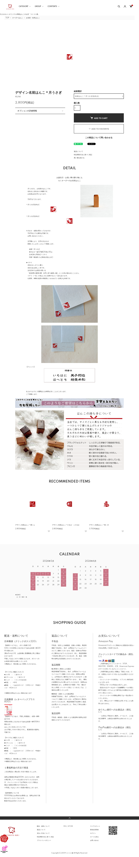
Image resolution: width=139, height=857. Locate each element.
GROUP (38, 6)
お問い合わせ (94, 840)
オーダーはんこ (17, 18)
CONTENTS (52, 6)
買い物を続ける (79, 158)
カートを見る (94, 837)
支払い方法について (43, 833)
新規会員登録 (94, 829)
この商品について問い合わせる (99, 138)
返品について (78, 151)
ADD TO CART (99, 118)
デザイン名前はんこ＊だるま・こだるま (65, 525)
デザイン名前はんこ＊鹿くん (25, 525)
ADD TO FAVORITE (99, 129)
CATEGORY (23, 6)
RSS (65, 826)
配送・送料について (43, 826)
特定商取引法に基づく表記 (83, 155)
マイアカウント (95, 826)
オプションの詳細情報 (27, 111)
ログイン (93, 833)
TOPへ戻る (69, 818)
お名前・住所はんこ (33, 18)
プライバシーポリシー (44, 840)
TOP (7, 18)
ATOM (70, 826)
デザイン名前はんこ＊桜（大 (99, 525)
